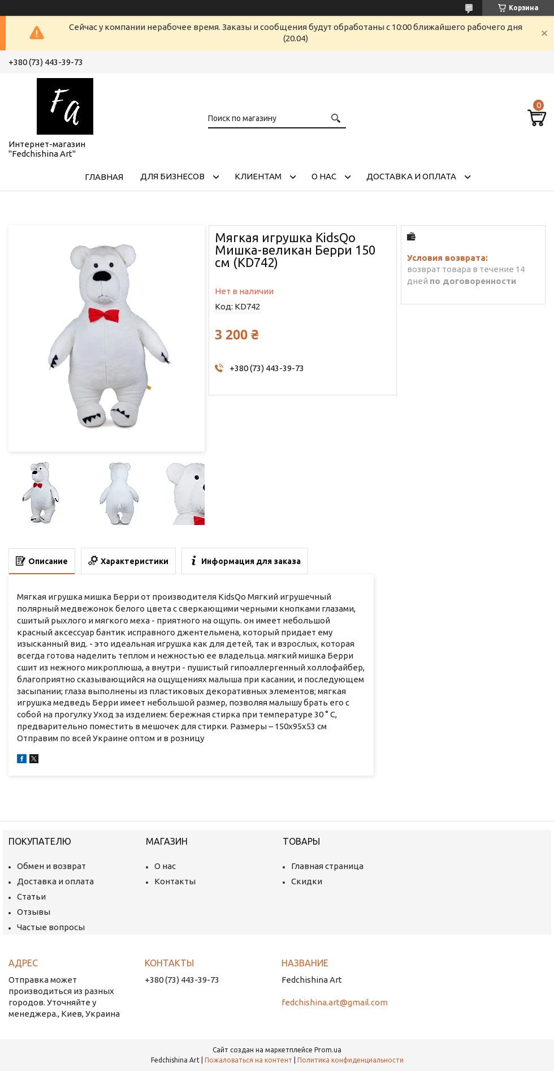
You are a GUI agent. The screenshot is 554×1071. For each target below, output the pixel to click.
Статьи (31, 896)
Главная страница (327, 866)
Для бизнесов (172, 176)
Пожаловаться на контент (248, 1060)
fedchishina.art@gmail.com (335, 1002)
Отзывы (33, 912)
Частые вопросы (51, 927)
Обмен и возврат (51, 866)
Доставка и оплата (411, 176)
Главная (104, 177)
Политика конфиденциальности (350, 1060)
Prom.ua (327, 1049)
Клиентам (258, 176)
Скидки (306, 881)
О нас (323, 176)
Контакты (175, 881)
